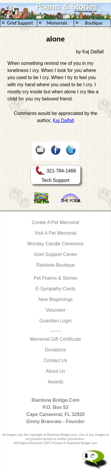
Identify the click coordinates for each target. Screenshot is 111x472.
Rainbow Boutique (55, 265)
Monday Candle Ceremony (55, 243)
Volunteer (56, 310)
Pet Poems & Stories (56, 278)
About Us (55, 371)
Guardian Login (55, 320)
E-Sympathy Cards (55, 288)
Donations (55, 349)
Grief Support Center (56, 254)
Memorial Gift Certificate (55, 339)
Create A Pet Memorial (55, 222)
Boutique (88, 23)
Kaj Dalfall (63, 120)
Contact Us (55, 360)
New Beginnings (55, 299)
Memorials (53, 23)
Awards (55, 381)
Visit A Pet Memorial (56, 233)
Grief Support (17, 23)
